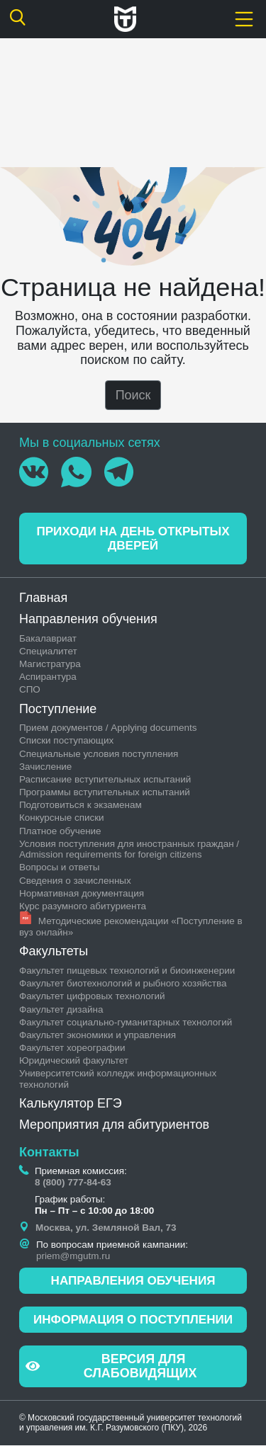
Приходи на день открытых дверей (133, 539)
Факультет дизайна (61, 1011)
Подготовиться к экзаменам (80, 807)
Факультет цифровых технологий (92, 999)
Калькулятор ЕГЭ (70, 1106)
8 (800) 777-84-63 (73, 1184)
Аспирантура (48, 679)
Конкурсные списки (61, 820)
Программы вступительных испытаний (104, 795)
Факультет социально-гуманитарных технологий (125, 1024)
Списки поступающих (66, 743)
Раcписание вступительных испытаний (105, 782)
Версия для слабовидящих (111, 1371)
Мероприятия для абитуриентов (114, 1127)
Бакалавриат (48, 640)
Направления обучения (88, 622)
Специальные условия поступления (98, 756)
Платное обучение (60, 833)
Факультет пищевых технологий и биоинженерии (127, 973)
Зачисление (45, 769)
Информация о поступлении (133, 1324)
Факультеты (53, 954)
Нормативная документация (81, 896)
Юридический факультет (73, 1063)
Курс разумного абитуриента (82, 909)
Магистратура (50, 666)
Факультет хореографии (72, 1050)
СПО (29, 692)
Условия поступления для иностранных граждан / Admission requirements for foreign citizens (129, 852)
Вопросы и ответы (59, 870)
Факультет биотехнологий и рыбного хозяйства (122, 986)
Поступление (57, 711)
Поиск (133, 395)
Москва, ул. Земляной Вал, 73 (106, 1230)
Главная (43, 600)
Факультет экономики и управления (97, 1037)
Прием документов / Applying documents (108, 730)
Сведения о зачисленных (75, 882)
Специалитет (48, 653)
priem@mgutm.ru (73, 1258)
